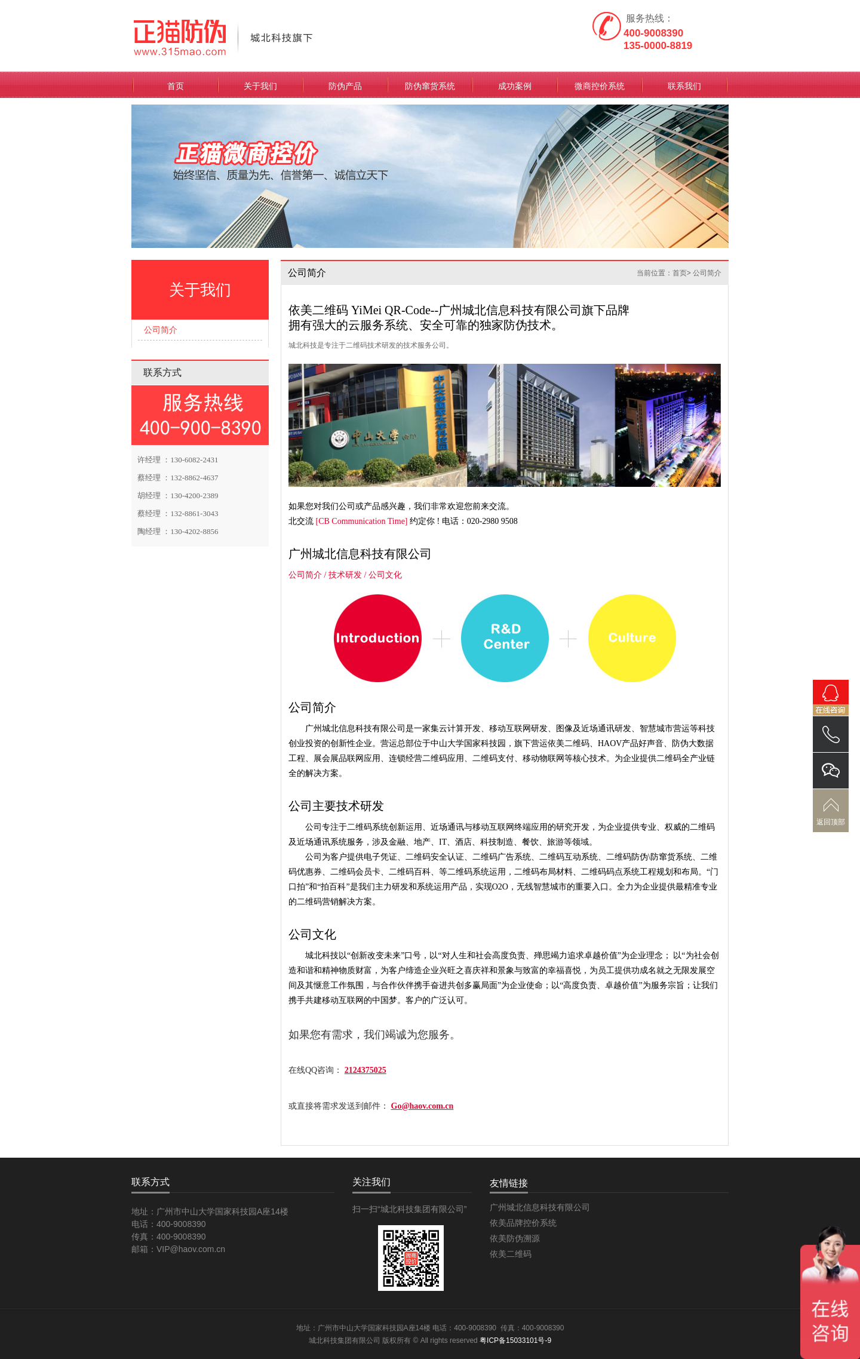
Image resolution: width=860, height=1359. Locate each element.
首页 (175, 86)
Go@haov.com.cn (422, 1106)
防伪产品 (345, 86)
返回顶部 (830, 822)
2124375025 (365, 1070)
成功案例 (515, 86)
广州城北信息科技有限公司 (540, 1207)
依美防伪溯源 (515, 1238)
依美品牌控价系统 (523, 1223)
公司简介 (160, 330)
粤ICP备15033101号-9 (515, 1340)
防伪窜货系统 (430, 86)
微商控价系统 (600, 86)
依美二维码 (511, 1254)
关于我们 (260, 86)
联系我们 (684, 86)
